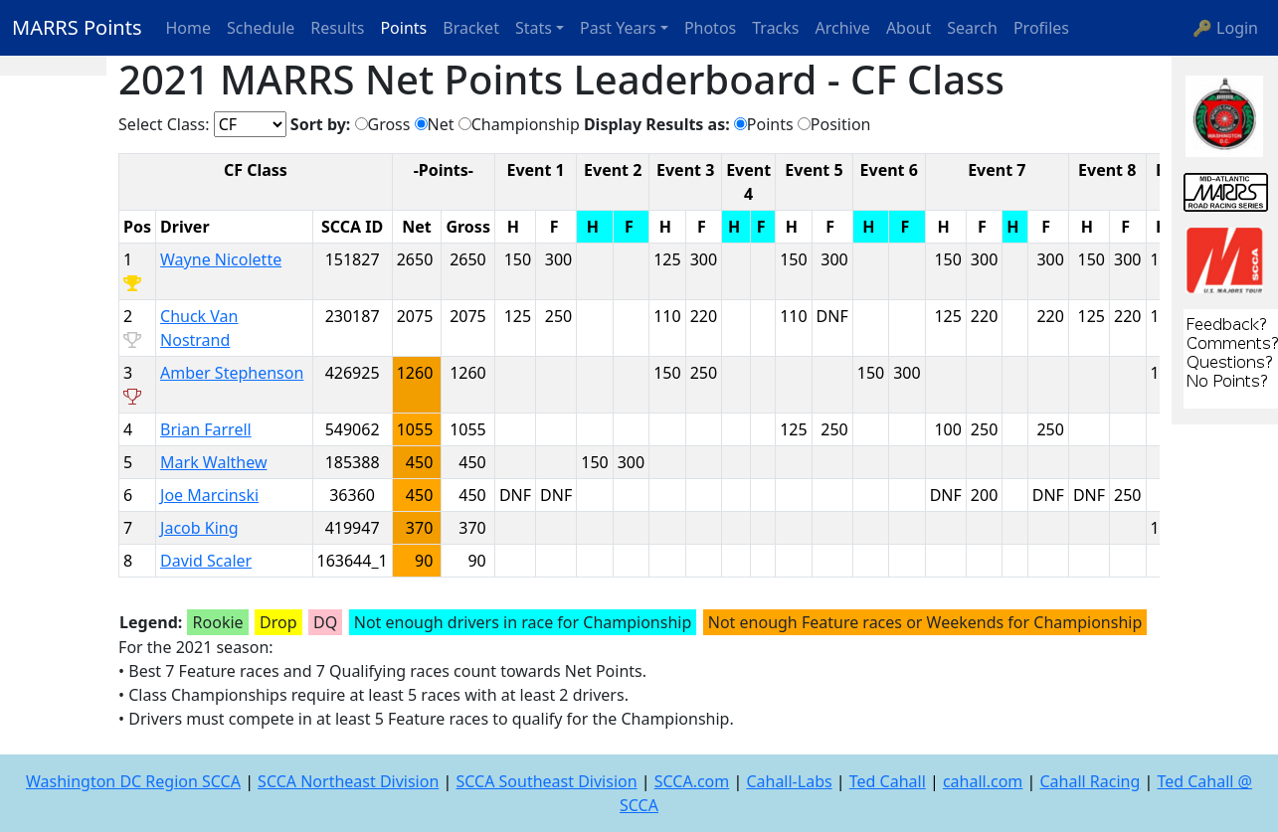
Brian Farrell (206, 429)
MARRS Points (77, 27)
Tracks (775, 28)
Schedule (260, 28)
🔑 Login (1225, 28)
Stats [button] (533, 28)
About (908, 28)
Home (189, 28)
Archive (843, 28)
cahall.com (982, 781)
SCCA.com (692, 781)
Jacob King (199, 528)
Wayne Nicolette (220, 259)
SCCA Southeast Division (546, 781)
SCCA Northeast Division (348, 781)
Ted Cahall (887, 781)
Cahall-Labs (788, 781)
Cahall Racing (1089, 781)
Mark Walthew (213, 462)
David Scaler (206, 561)
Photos (710, 28)
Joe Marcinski (209, 495)
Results (337, 28)
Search (972, 28)
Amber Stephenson (231, 373)
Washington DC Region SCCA (133, 781)
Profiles (1041, 28)
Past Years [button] (618, 28)
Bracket (471, 28)
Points (403, 28)
